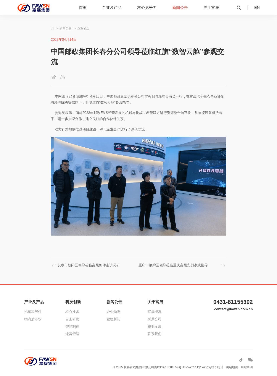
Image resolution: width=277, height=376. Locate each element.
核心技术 (72, 312)
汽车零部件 (33, 312)
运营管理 (72, 334)
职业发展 (154, 326)
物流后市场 (33, 319)
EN (257, 7)
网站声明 (247, 367)
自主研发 (72, 319)
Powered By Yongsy (197, 367)
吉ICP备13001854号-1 (169, 367)
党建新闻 (113, 319)
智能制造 (72, 326)
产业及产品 (34, 302)
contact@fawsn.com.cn (233, 309)
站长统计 (217, 367)
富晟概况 (154, 312)
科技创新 (73, 302)
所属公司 (154, 319)
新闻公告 (114, 302)
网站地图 (232, 367)
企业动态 (113, 312)
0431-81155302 (233, 302)
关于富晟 (155, 302)
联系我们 (154, 334)
